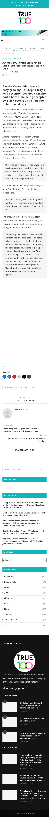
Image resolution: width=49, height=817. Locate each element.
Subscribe (34, 2)
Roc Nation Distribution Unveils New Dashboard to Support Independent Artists (23, 514)
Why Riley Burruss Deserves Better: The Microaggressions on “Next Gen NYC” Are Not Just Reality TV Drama (22, 541)
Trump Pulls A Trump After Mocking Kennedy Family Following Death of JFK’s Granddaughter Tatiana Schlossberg (23, 505)
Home (4, 48)
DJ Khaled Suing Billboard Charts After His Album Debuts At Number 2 (31, 705)
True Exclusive (25, 620)
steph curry (22, 387)
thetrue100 (14, 72)
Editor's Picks (25, 582)
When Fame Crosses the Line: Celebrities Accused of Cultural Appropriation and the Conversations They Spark (21, 523)
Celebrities (32, 48)
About (13, 2)
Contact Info (23, 2)
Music (25, 603)
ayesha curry (9, 387)
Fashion (25, 587)
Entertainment (17, 48)
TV (25, 625)
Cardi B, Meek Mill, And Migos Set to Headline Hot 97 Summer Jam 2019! (33, 735)
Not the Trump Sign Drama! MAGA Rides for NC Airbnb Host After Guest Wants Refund (23, 532)
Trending (17, 59)
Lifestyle (25, 598)
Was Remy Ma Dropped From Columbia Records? (32, 719)
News (25, 609)
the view (34, 387)
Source (5, 366)
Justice (25, 593)
